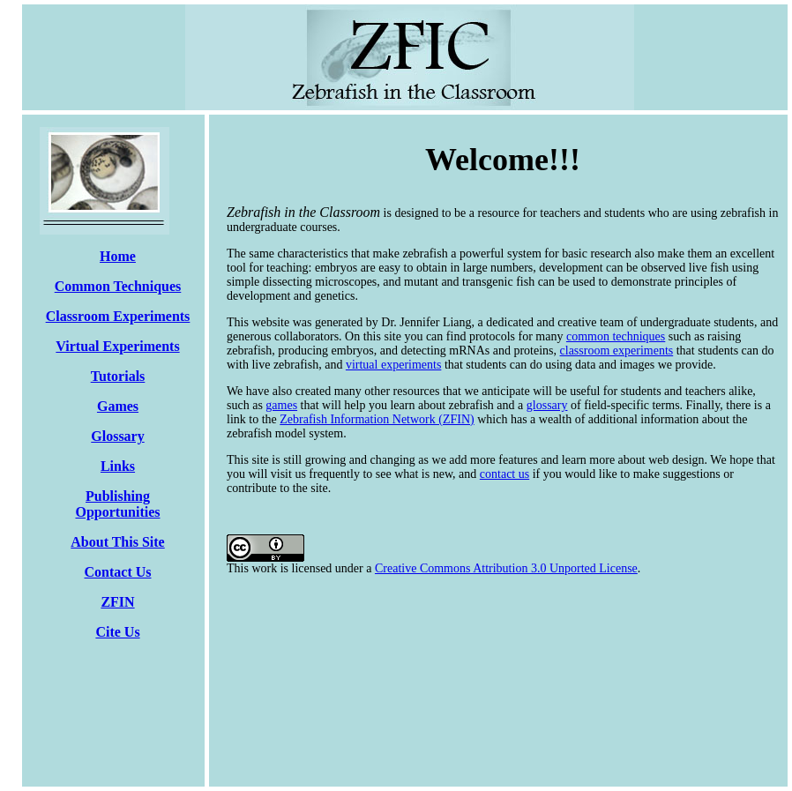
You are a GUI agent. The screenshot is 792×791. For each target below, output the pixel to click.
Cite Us (117, 631)
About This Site (117, 541)
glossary (547, 405)
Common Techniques (118, 286)
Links (118, 466)
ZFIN (117, 601)
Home (118, 256)
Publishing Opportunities (117, 504)
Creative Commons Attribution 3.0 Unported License (506, 568)
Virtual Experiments (117, 346)
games (281, 405)
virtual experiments (393, 364)
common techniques (615, 336)
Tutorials (118, 376)
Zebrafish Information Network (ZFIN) (377, 419)
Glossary (117, 436)
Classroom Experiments (118, 316)
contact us (504, 474)
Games (117, 406)
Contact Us (118, 571)
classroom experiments (617, 350)
